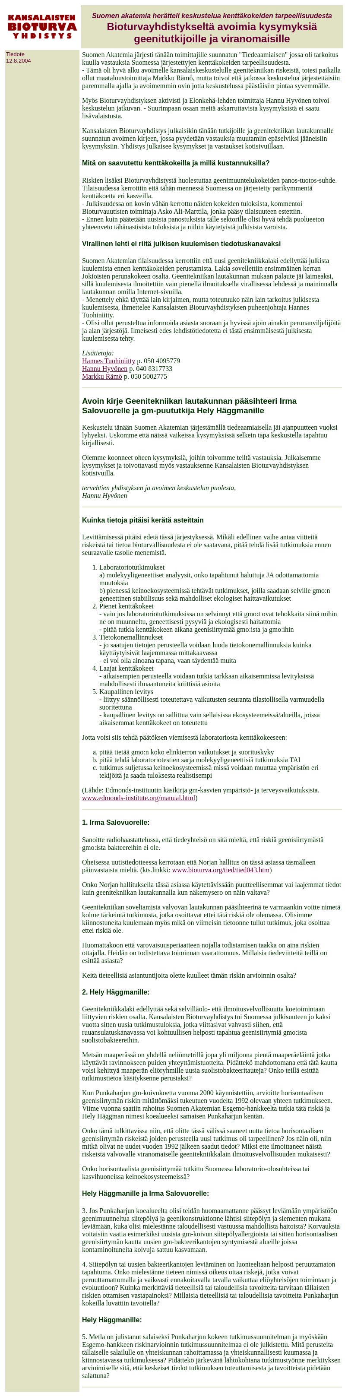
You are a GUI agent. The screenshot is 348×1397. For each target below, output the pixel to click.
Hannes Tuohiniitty (108, 360)
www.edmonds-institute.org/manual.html (138, 797)
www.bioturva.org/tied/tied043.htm (220, 870)
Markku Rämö (102, 376)
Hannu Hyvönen (104, 368)
